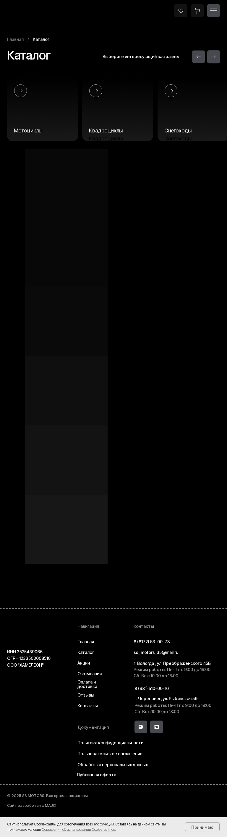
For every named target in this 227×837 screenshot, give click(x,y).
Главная (15, 39)
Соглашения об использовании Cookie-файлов (78, 829)
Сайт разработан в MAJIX (31, 805)
